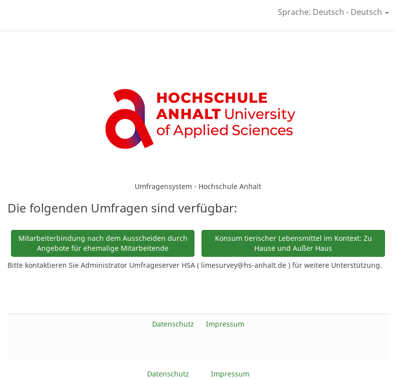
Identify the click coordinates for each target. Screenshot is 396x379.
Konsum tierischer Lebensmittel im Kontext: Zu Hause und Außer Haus (293, 243)
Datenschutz (174, 324)
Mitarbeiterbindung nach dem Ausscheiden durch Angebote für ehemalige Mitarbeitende (103, 243)
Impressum (225, 324)
